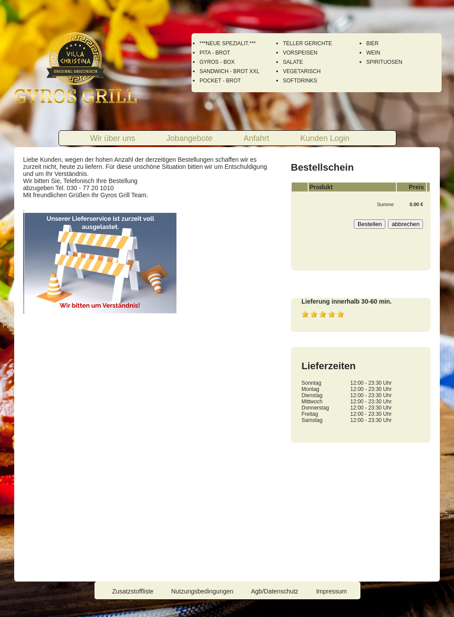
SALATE (293, 62)
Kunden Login (324, 138)
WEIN (373, 53)
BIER (372, 43)
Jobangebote (189, 138)
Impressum (331, 591)
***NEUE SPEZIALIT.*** (228, 43)
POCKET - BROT (220, 81)
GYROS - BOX (217, 62)
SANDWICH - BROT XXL (229, 71)
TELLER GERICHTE (307, 43)
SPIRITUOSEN (384, 62)
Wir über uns (112, 138)
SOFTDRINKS (300, 81)
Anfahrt (256, 138)
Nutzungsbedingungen (202, 591)
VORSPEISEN (300, 53)
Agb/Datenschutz (274, 591)
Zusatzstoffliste (132, 591)
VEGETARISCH (302, 71)
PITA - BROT (215, 53)
